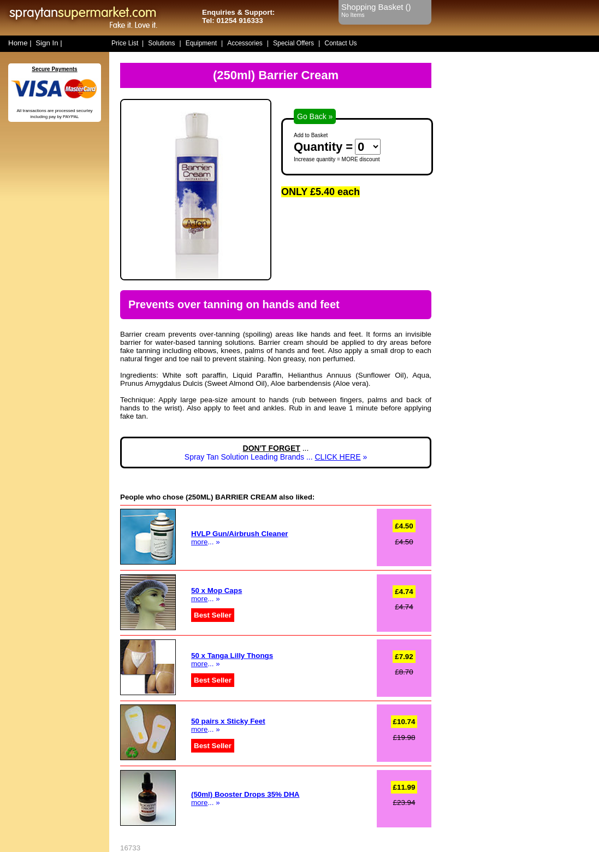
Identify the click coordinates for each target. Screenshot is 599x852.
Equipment (201, 43)
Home (18, 43)
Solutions (161, 43)
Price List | (127, 43)
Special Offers (293, 43)
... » (216, 594)
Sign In (46, 43)
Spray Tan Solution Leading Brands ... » (276, 457)
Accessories (245, 43)
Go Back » (315, 116)
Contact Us (340, 43)
